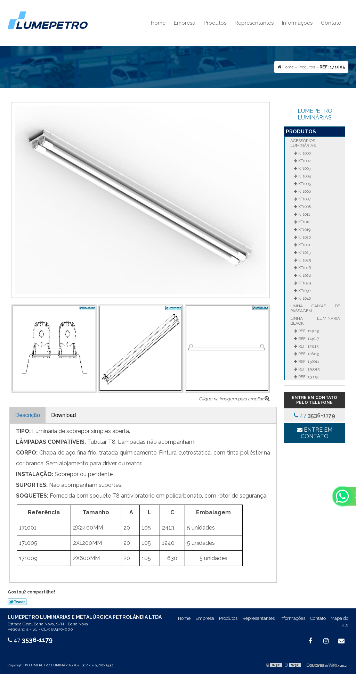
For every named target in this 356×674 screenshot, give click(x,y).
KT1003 (303, 168)
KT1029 (304, 283)
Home (158, 23)
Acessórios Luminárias (303, 143)
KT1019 (303, 229)
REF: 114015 (308, 330)
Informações (297, 23)
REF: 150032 (308, 376)
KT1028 (304, 275)
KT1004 (304, 176)
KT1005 (304, 183)
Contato (331, 23)
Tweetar (17, 601)
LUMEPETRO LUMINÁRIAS (315, 114)
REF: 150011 (308, 361)
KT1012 (303, 221)
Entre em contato (314, 433)
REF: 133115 (307, 346)
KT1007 (304, 199)
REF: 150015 (308, 369)
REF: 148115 (308, 353)
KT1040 (304, 298)
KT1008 (304, 206)
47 (314, 415)
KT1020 (304, 237)
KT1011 (303, 214)
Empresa (184, 23)
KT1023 (303, 252)
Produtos (215, 23)
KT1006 (304, 191)
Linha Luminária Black (315, 321)
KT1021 (303, 244)
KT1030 (303, 290)
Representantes (254, 23)
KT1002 (304, 160)
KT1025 (304, 260)
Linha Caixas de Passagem (315, 308)
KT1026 (304, 267)
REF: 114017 (308, 338)
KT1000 (304, 153)
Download (63, 415)
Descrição (27, 415)
